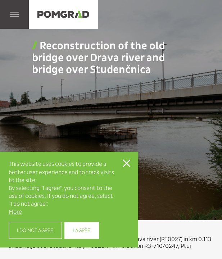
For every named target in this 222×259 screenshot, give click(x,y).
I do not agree (35, 230)
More (15, 212)
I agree (81, 230)
